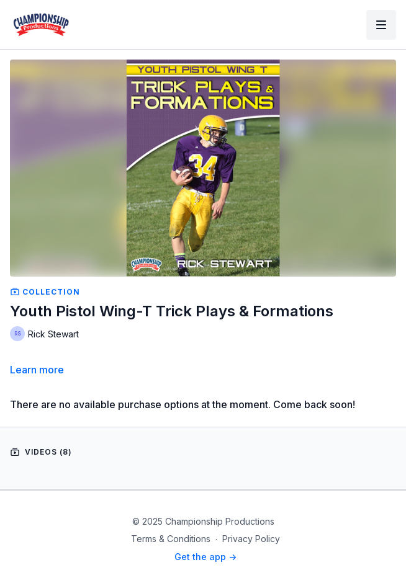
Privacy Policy (251, 538)
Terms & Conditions (170, 538)
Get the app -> (205, 556)
